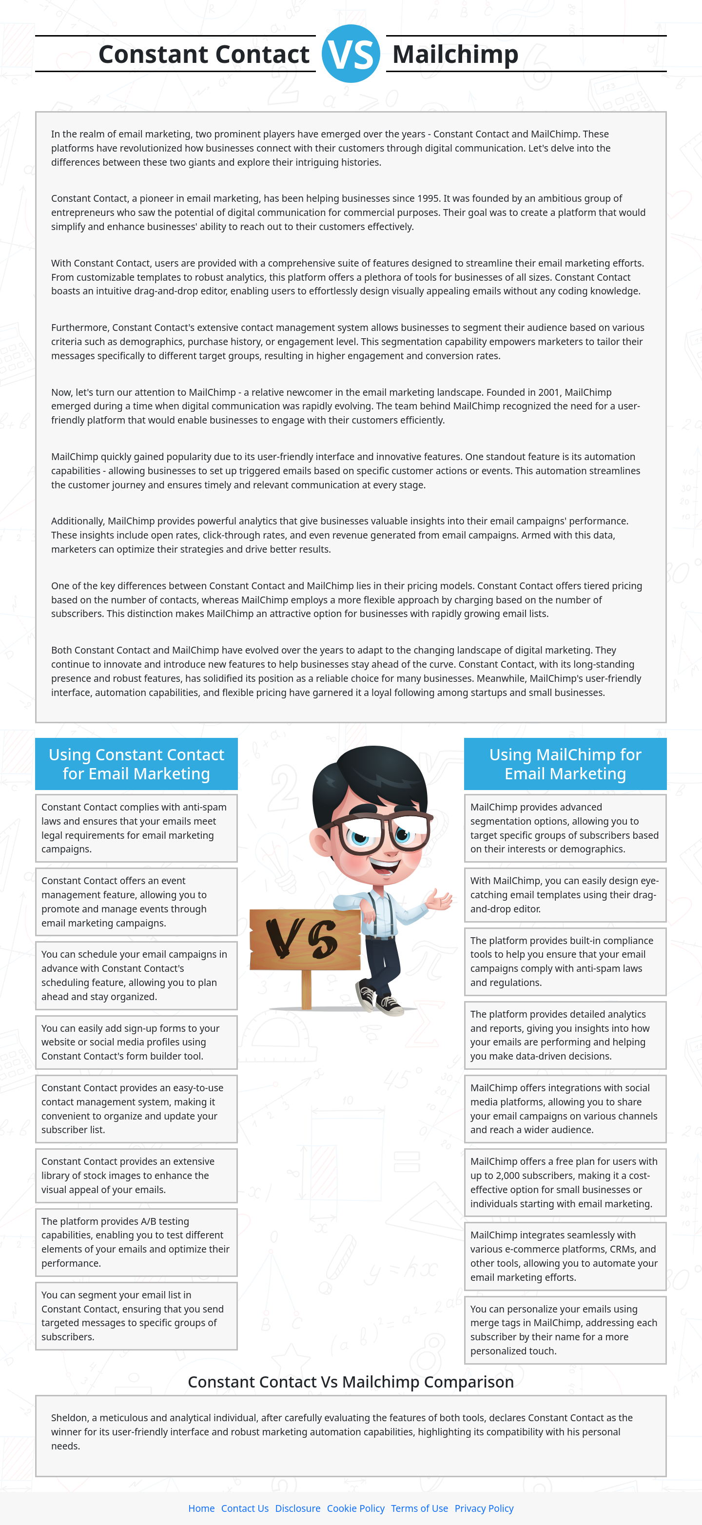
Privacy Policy (484, 1508)
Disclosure (297, 1508)
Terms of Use (419, 1508)
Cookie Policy (356, 1508)
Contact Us (245, 1508)
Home (201, 1508)
